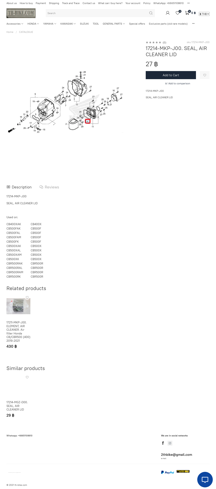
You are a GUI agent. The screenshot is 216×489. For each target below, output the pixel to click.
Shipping (54, 3)
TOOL (96, 23)
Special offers (137, 23)
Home (9, 32)
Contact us (89, 3)
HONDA (33, 23)
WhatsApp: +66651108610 (168, 3)
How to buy (26, 3)
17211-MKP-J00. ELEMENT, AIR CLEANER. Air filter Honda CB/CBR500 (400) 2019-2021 (18, 331)
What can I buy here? (110, 3)
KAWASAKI (68, 23)
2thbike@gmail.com (176, 454)
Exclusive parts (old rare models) (168, 23)
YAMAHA (49, 23)
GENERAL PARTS (114, 23)
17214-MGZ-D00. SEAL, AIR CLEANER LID (17, 405)
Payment (41, 3)
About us (11, 3)
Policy (146, 3)
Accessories (15, 23)
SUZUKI (84, 23)
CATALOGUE (26, 32)
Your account (132, 3)
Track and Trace (71, 3)
